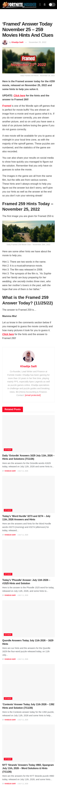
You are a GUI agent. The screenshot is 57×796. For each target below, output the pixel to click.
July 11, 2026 (22, 471)
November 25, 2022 (37, 42)
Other (8, 449)
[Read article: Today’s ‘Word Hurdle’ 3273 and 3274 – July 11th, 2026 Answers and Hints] (28, 494)
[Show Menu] (40, 4)
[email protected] (33, 395)
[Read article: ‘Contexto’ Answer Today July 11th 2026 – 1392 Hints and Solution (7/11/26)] (28, 682)
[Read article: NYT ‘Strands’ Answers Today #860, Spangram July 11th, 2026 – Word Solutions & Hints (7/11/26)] (28, 743)
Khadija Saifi (17, 42)
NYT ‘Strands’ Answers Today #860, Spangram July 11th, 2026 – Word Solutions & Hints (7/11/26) (28, 768)
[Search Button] (44, 4)
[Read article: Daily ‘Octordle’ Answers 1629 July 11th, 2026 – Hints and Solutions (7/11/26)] (28, 433)
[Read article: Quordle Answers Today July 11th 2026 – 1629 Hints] (28, 619)
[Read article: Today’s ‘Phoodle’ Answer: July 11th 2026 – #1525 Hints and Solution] (28, 558)
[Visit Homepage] (19, 5)
